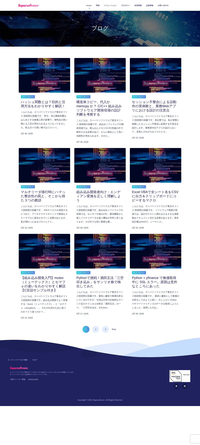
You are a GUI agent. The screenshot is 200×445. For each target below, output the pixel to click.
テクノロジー (27, 97)
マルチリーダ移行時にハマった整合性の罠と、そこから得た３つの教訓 (43, 196)
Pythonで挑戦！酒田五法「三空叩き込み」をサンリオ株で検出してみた (100, 282)
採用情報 (138, 5)
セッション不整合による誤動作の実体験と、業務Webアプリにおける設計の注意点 (154, 106)
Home (89, 5)
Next (114, 329)
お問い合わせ (163, 5)
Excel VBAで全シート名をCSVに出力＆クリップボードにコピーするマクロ (155, 196)
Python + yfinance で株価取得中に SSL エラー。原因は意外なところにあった (154, 282)
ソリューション (110, 5)
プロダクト (125, 5)
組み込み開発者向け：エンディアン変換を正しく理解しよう (98, 196)
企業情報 (149, 5)
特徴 (97, 5)
